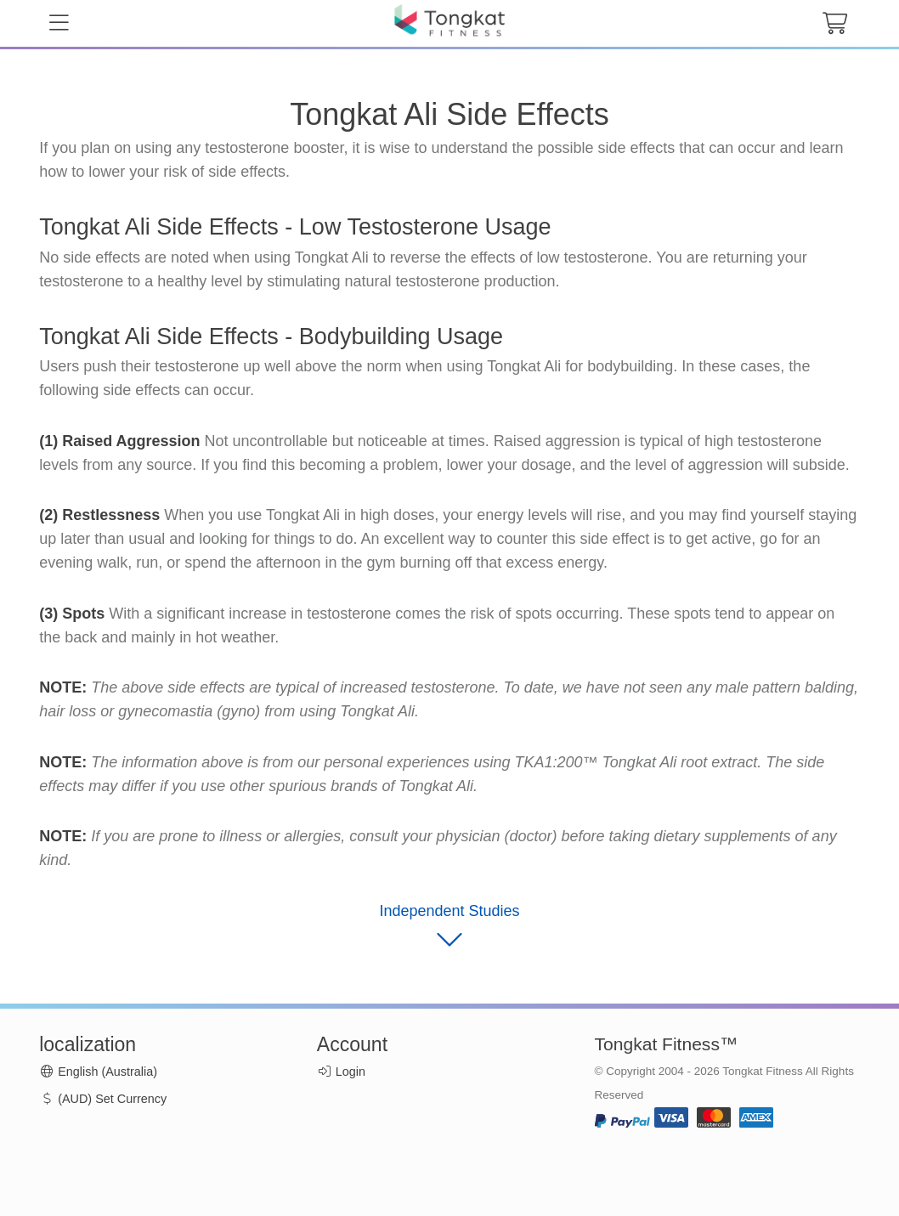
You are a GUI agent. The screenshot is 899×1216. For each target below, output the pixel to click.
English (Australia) (98, 1071)
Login (350, 1071)
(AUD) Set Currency (103, 1099)
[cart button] (834, 24)
